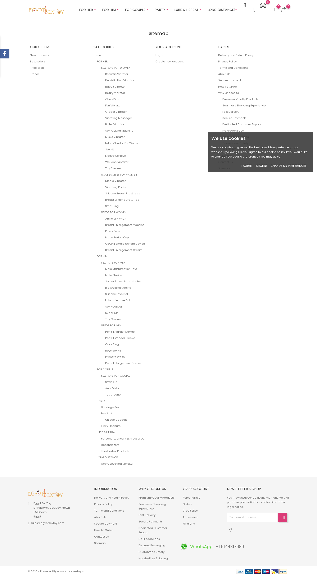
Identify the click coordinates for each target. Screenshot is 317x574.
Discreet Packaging (152, 543)
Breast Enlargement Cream (123, 247)
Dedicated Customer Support (242, 122)
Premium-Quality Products (240, 96)
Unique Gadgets (116, 417)
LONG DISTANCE (223, 8)
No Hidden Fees (233, 128)
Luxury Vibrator (115, 90)
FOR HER (88, 8)
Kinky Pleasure (111, 423)
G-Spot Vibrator (116, 109)
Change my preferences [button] (289, 166)
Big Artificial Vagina (118, 285)
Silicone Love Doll (116, 291)
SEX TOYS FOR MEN (113, 260)
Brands (35, 71)
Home (97, 52)
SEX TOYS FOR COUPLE (115, 373)
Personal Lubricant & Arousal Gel (123, 436)
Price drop (37, 65)
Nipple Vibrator (115, 178)
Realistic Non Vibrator (119, 78)
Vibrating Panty (115, 184)
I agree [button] (246, 166)
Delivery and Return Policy (235, 52)
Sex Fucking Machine (119, 128)
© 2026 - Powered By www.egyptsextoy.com (58, 569)
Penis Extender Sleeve (120, 335)
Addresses (190, 514)
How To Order (227, 84)
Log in (159, 52)
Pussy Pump (113, 228)
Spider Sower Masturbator (123, 279)
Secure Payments (234, 115)
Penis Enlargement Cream (123, 360)
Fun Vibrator (113, 103)
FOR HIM (111, 8)
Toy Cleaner (113, 166)
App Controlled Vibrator (117, 461)
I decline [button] (261, 166)
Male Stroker (113, 272)
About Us (224, 71)
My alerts (189, 521)
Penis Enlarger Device (120, 329)
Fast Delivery (230, 109)
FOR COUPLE (137, 8)
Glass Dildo (112, 96)
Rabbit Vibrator (115, 84)
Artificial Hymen (115, 216)
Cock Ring (112, 342)
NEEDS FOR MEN (111, 323)
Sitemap (100, 540)
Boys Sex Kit (113, 348)
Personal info (191, 495)
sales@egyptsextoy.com (47, 520)
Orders (187, 501)
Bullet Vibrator (114, 122)
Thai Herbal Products (115, 448)
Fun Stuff (106, 411)
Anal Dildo (112, 386)
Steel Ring (112, 203)
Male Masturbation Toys (121, 266)
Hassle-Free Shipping (153, 556)
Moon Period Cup (117, 235)
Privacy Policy (227, 59)
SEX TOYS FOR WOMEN (116, 65)
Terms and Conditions (233, 65)
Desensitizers (110, 442)
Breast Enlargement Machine (125, 222)
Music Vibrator (115, 134)
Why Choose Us (229, 90)
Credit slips (190, 508)
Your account (196, 486)
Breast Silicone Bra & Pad (122, 197)
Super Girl (111, 310)
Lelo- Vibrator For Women (122, 140)
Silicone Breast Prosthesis (122, 191)
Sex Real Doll (113, 304)
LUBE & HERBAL (188, 8)
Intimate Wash (115, 354)
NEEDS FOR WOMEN (114, 210)
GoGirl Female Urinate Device (125, 241)
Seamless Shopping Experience (244, 103)
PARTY (162, 8)
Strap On (111, 379)
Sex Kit (109, 147)
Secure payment (229, 78)
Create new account (169, 59)
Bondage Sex (110, 404)
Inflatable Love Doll (118, 298)
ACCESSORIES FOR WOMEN (119, 172)
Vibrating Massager (118, 115)
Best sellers (37, 59)
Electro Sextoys (115, 153)
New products (39, 52)
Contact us (101, 534)
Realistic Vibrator (116, 71)
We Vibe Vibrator (116, 159)
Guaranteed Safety (151, 549)
